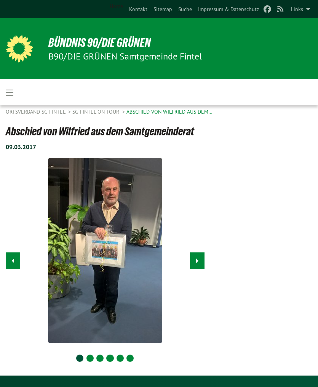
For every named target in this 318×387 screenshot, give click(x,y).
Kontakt (138, 9)
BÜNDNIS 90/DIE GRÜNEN (99, 43)
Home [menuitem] (116, 6)
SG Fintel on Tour (96, 111)
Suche (185, 9)
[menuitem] (138, 9)
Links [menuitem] (297, 9)
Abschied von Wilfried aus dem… (169, 111)
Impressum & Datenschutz (228, 9)
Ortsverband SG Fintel (36, 111)
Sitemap (162, 9)
